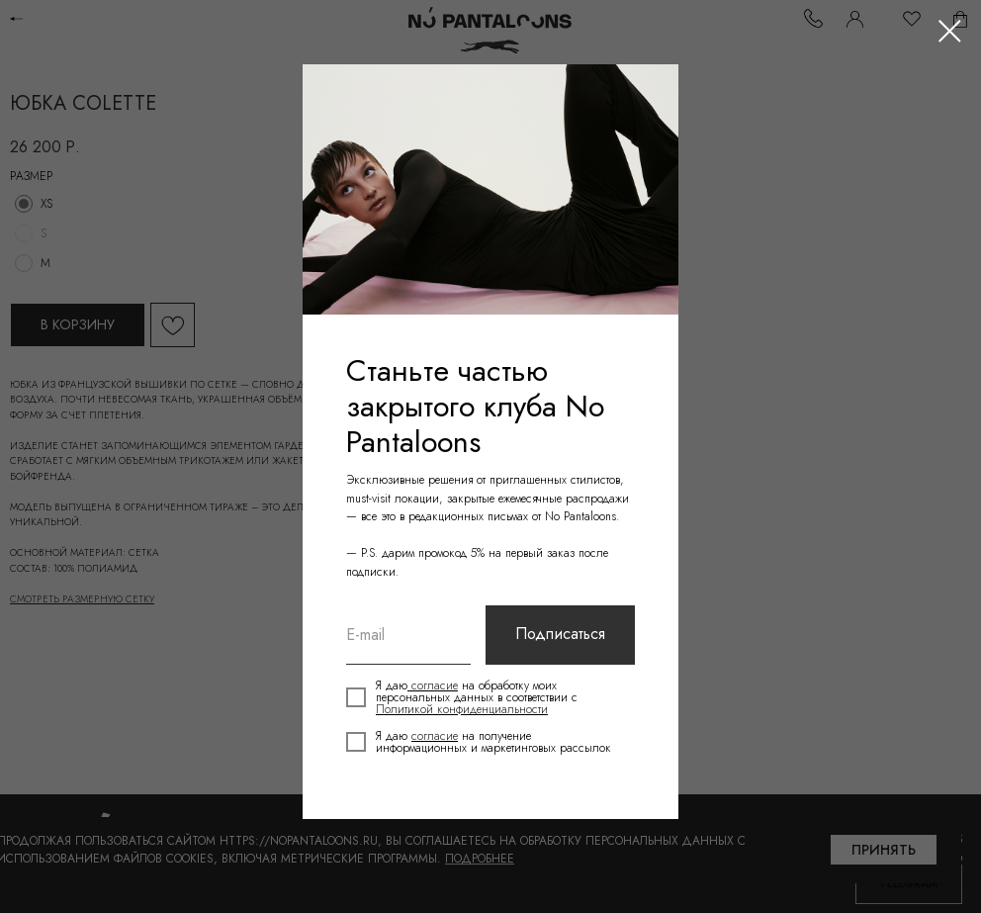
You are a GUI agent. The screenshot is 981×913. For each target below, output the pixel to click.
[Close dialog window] (950, 31)
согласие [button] (433, 685)
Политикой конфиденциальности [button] (463, 709)
